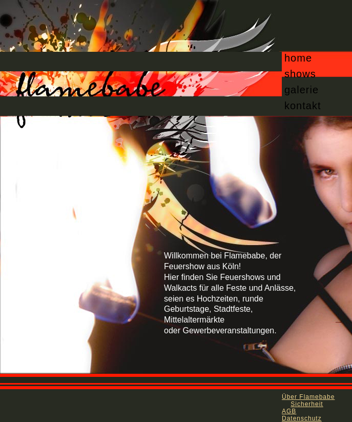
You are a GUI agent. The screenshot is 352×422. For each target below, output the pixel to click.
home (298, 58)
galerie (301, 89)
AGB (289, 411)
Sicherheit (307, 404)
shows (300, 73)
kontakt (302, 105)
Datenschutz (302, 418)
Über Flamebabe (308, 396)
